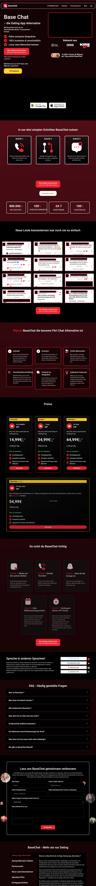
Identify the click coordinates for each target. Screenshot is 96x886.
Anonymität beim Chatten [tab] (22, 861)
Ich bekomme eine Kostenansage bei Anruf (26, 731)
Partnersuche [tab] (17, 866)
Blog (85, 6)
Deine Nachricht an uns (19, 806)
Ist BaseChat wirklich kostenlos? (22, 724)
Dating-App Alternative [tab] (21, 855)
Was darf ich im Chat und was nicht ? (24, 716)
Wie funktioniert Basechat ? (20, 708)
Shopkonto (16, 496)
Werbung (64, 6)
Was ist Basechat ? (16, 692)
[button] (48, 692)
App (91, 6)
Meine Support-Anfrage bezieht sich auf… (26, 798)
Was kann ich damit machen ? (21, 700)
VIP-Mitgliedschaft (52, 6)
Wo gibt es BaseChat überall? (21, 747)
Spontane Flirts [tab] (18, 877)
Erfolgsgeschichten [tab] (20, 883)
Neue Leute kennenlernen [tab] (22, 872)
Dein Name (15, 781)
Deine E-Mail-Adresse (56, 781)
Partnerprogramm (75, 6)
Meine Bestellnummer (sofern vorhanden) (63, 790)
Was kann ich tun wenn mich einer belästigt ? (27, 739)
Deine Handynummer (19, 790)
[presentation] (22, 821)
